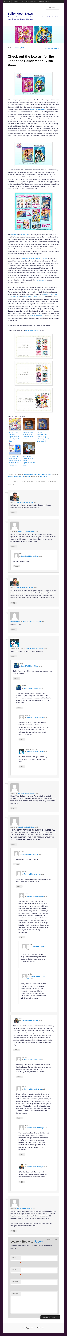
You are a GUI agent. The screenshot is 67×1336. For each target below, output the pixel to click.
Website (15, 1282)
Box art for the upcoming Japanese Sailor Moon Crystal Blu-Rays (14, 436)
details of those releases (37, 109)
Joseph (39, 1241)
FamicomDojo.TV (18, 1)
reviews (31, 258)
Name (16, 1258)
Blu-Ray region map (36, 316)
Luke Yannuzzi (15, 622)
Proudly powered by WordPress (33, 1328)
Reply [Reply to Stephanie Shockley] (13, 656)
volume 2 (24, 235)
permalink (43, 476)
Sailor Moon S (15, 297)
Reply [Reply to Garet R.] (22, 739)
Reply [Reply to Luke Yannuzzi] (13, 629)
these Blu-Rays (41, 258)
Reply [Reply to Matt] (13, 512)
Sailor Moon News (43, 1)
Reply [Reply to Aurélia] (16, 864)
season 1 (46, 294)
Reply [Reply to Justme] (13, 546)
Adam (28, 476)
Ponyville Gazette (31, 1)
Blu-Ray (10, 476)
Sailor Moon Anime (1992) (42, 474)
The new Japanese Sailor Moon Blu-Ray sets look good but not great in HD (43, 436)
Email (16, 1270)
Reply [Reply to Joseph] (16, 678)
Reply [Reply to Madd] (13, 1231)
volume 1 (14, 235)
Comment (15, 1294)
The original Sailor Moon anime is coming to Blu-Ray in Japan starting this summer (15, 460)
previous (25, 258)
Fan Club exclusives (32, 330)
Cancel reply (52, 1239)
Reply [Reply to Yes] (16, 566)
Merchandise (28, 474)
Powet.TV (7, 1)
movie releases (41, 280)
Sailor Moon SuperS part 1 (32, 297)
